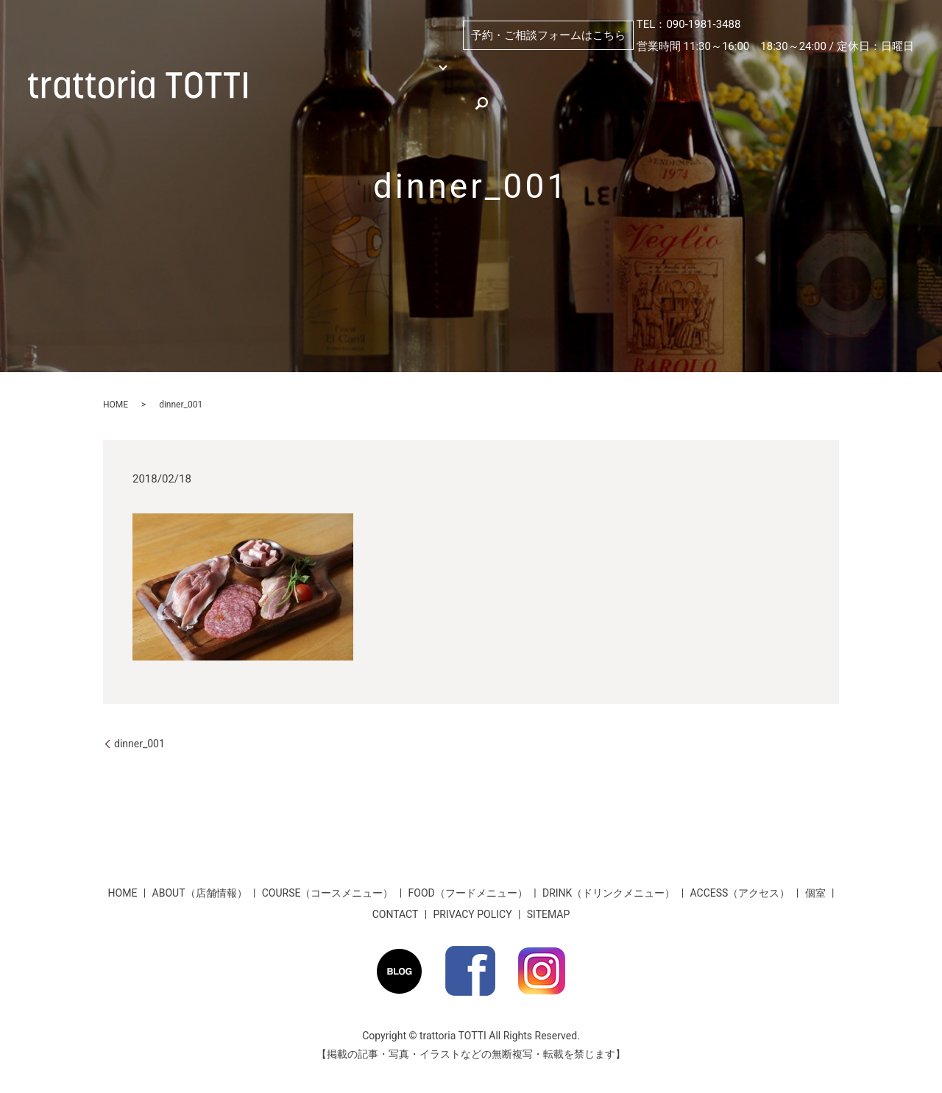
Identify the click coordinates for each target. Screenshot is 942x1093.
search (665, 94)
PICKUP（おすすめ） (763, 70)
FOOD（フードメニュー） (468, 893)
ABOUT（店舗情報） (625, 70)
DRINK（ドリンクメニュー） (608, 893)
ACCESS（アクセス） (333, 94)
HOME (297, 70)
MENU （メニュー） (414, 70)
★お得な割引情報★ (471, 94)
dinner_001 (139, 744)
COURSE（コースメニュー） (328, 893)
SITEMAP (548, 914)
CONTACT (395, 914)
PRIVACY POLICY (472, 914)
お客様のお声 (589, 94)
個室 (526, 70)
